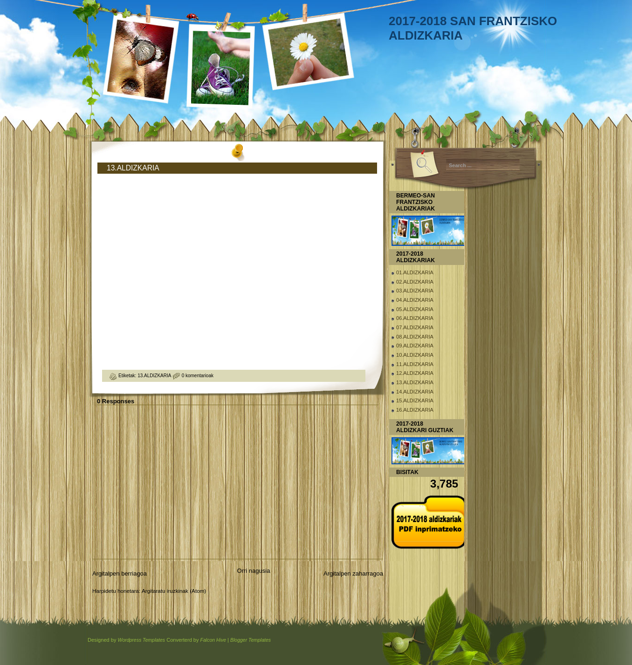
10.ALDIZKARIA (414, 355)
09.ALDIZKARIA (414, 345)
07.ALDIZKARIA (414, 327)
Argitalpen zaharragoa (353, 573)
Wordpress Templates (141, 640)
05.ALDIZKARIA (414, 309)
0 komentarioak (197, 375)
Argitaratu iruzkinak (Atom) (174, 591)
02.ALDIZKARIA (414, 282)
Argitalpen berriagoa (119, 573)
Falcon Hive (213, 640)
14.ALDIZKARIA (414, 391)
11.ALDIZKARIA (414, 364)
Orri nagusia (253, 570)
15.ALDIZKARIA (414, 400)
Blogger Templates (250, 640)
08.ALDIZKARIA (414, 336)
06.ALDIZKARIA (414, 318)
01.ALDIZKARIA (414, 272)
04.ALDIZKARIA (414, 300)
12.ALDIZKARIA (414, 373)
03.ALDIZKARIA (414, 290)
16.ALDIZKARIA (414, 410)
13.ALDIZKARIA (133, 168)
